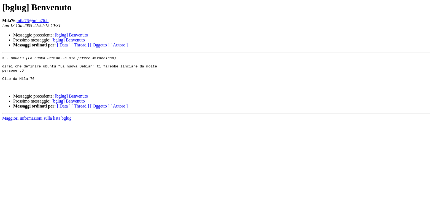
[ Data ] (64, 45)
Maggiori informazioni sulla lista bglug (37, 124)
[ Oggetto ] (99, 45)
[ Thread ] (80, 45)
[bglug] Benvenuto (71, 35)
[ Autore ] (119, 45)
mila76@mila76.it (33, 20)
